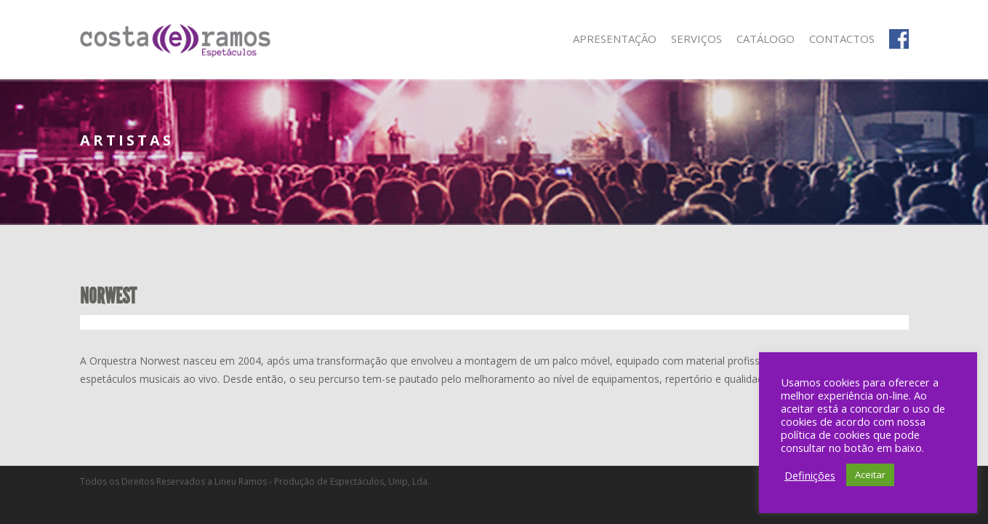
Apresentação (614, 38)
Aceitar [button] (870, 474)
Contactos (842, 38)
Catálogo (765, 38)
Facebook (899, 39)
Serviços (696, 38)
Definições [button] (809, 475)
